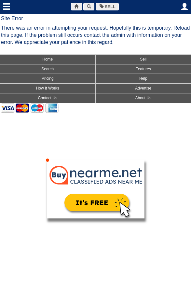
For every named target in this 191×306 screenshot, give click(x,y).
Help (143, 78)
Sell (143, 59)
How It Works (47, 88)
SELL (108, 6)
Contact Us (47, 98)
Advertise (143, 88)
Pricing (48, 78)
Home (47, 59)
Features (143, 69)
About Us (143, 98)
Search (47, 69)
